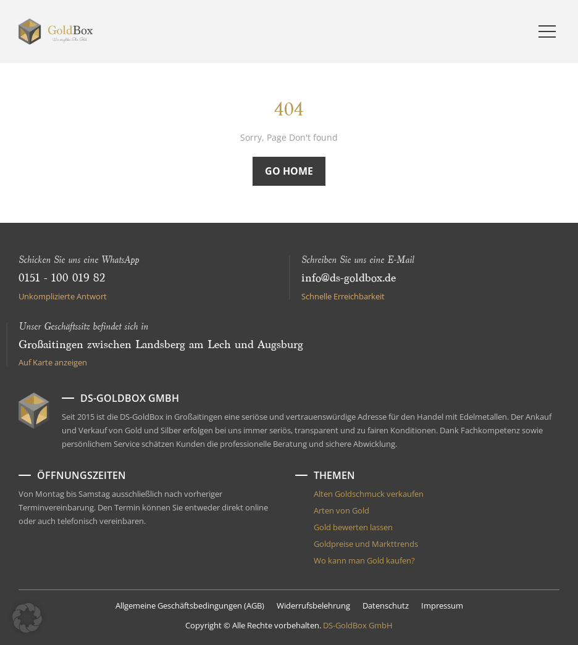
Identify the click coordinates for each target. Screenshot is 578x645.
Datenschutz (385, 605)
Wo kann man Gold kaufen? (364, 560)
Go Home (289, 171)
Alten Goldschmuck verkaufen (369, 493)
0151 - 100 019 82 (62, 278)
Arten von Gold (341, 510)
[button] (27, 618)
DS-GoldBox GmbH (358, 625)
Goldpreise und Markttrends (366, 543)
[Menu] (547, 31)
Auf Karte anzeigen (53, 362)
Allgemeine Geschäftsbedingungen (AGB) (189, 605)
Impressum (442, 605)
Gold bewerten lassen (353, 527)
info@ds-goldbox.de (348, 278)
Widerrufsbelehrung (313, 605)
